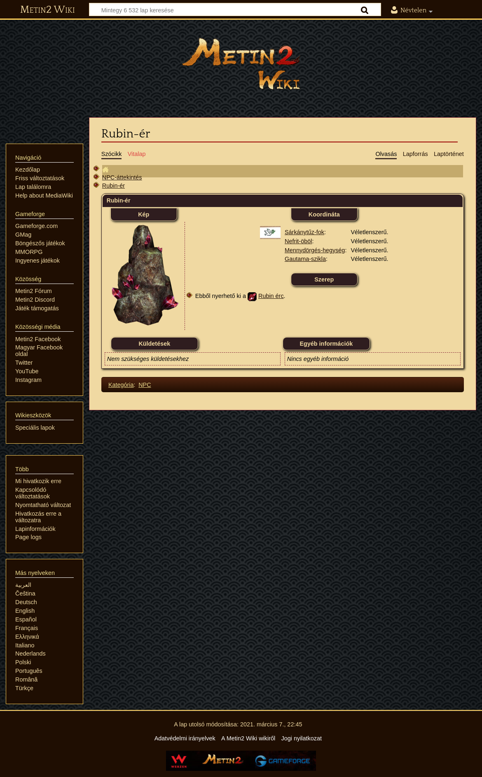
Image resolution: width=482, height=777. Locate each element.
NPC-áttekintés (122, 177)
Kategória (121, 385)
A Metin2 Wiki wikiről (248, 738)
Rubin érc (271, 296)
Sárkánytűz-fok (304, 232)
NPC (144, 385)
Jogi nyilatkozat (301, 738)
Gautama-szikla (305, 259)
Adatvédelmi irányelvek (184, 738)
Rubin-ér (113, 185)
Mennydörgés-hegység (315, 250)
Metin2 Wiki (47, 10)
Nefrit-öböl (298, 241)
